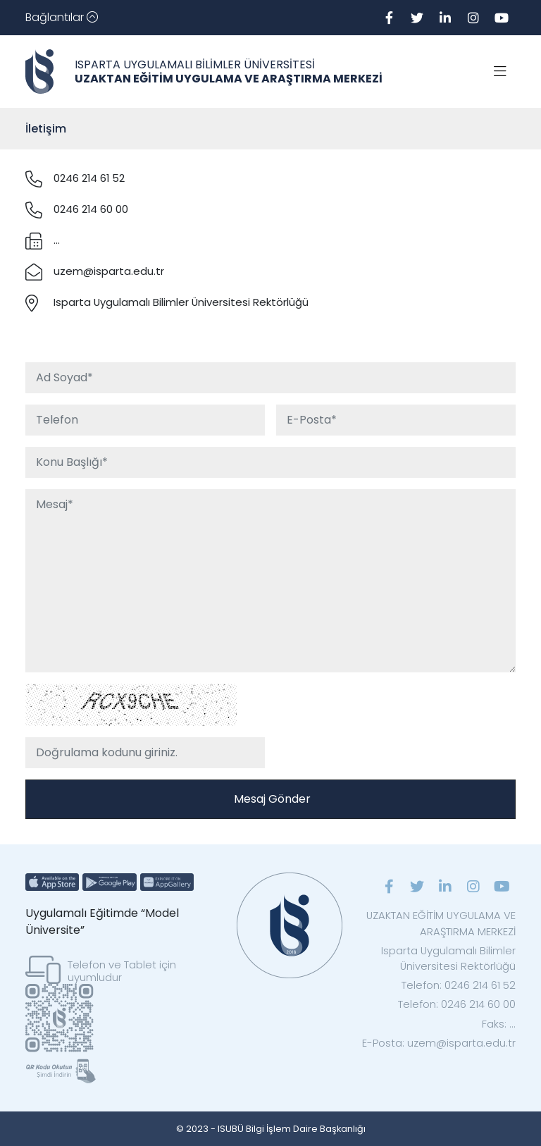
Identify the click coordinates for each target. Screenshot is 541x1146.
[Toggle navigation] (61, 17)
